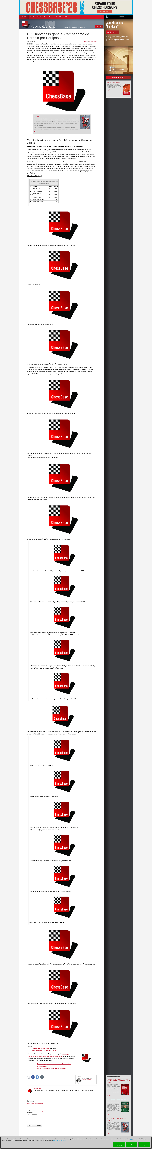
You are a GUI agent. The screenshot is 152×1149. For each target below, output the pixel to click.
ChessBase (37, 1088)
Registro (43, 1111)
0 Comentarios (93, 41)
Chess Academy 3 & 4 (114, 82)
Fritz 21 (36, 116)
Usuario (30, 1107)
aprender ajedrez (61, 16)
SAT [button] (50, 16)
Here (131, 1139)
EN (80, 27)
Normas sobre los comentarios (35, 1103)
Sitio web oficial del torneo (41, 1048)
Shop (24, 16)
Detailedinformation (119, 1144)
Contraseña (31, 1109)
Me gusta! (85, 41)
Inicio (32, 16)
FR (84, 27)
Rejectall (131, 1144)
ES (82, 27)
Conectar (121, 17)
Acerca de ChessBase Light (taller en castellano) (51, 1068)
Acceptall (144, 1144)
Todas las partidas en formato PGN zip (44, 1051)
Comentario (30, 1112)
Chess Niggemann (86, 1079)
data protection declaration (59, 1140)
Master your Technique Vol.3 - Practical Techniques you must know (118, 1081)
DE (78, 27)
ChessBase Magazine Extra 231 (118, 1100)
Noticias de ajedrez (43, 26)
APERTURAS (41, 16)
